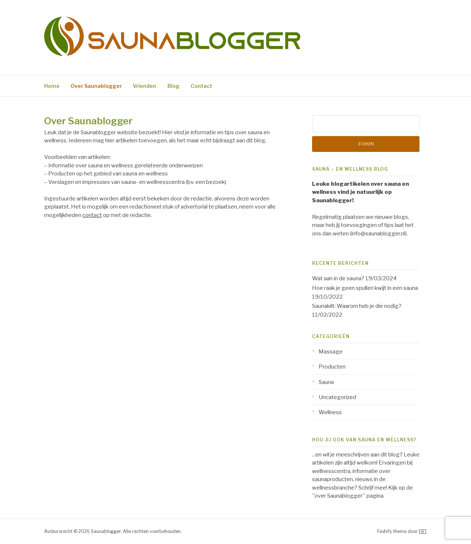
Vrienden (144, 86)
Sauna (326, 382)
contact (92, 215)
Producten (332, 366)
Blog (173, 86)
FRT (423, 531)
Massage (331, 351)
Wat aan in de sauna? (338, 278)
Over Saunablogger (96, 86)
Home (52, 86)
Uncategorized (337, 397)
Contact (201, 86)
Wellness (330, 412)
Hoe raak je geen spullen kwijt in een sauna (365, 288)
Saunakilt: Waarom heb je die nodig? (356, 306)
